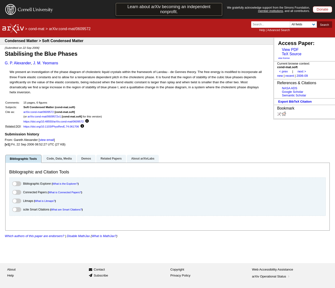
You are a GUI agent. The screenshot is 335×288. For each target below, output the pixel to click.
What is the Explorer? (65, 183)
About (11, 269)
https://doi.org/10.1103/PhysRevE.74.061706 (51, 126)
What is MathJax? (104, 236)
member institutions (270, 11)
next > (302, 71)
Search (324, 25)
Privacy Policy (180, 275)
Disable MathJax (78, 236)
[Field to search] (303, 24)
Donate (322, 9)
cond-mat (36, 29)
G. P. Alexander (18, 63)
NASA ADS (289, 88)
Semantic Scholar (294, 95)
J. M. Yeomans (45, 63)
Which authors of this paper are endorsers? (34, 236)
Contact (99, 269)
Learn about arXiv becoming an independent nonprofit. (169, 9)
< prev (283, 71)
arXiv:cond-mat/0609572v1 (44, 116)
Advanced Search (278, 30)
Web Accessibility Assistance (272, 269)
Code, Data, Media (59, 158)
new (280, 76)
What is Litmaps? (45, 200)
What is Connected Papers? (64, 192)
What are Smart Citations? (66, 209)
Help (262, 30)
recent (289, 76)
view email (46, 140)
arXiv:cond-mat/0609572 (38, 111)
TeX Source (291, 54)
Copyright (177, 269)
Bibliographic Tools (23, 159)
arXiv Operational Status (271, 276)
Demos (86, 158)
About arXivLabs (142, 158)
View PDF (290, 50)
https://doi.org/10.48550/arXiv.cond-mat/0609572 (53, 121)
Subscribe (101, 275)
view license (284, 58)
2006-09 (302, 76)
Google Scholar (292, 92)
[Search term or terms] (272, 24)
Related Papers (111, 158)
